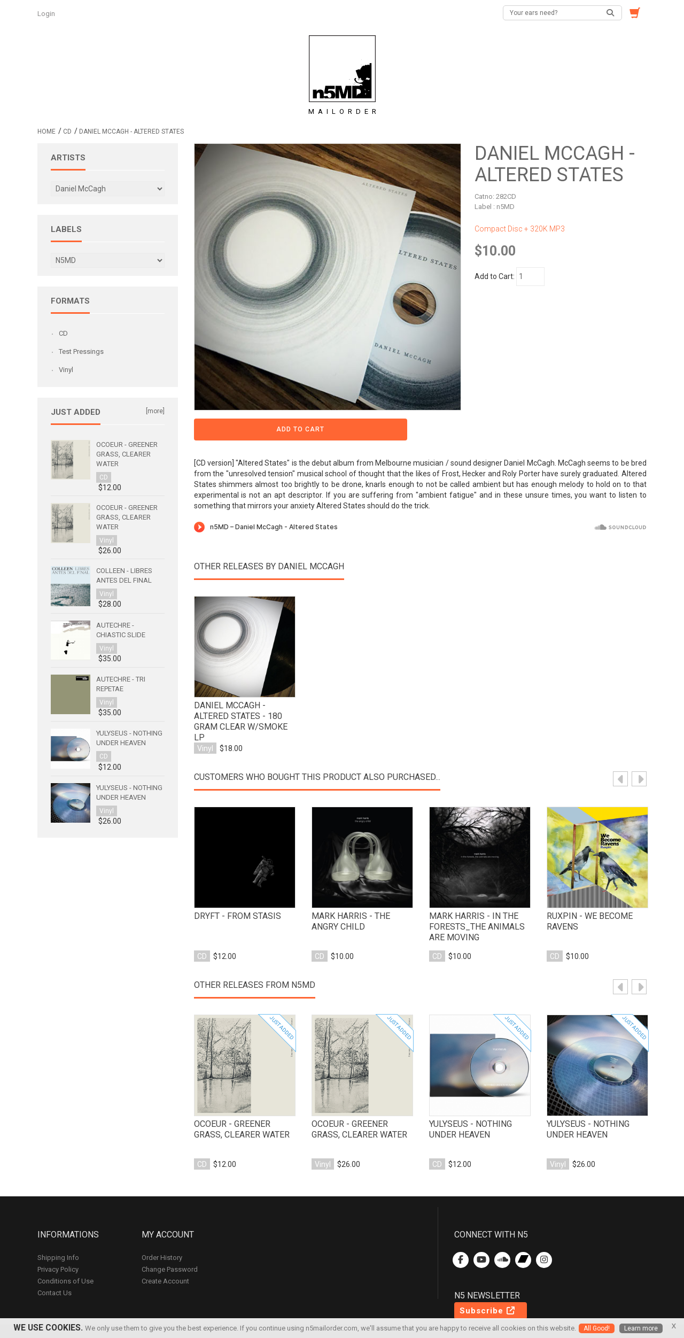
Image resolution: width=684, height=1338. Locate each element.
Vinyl (66, 370)
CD (67, 131)
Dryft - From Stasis (234, 881)
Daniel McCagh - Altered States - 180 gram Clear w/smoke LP (244, 683)
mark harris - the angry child (362, 886)
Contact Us (54, 1258)
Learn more (642, 1328)
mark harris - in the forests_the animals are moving (473, 891)
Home (46, 131)
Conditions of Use (65, 1246)
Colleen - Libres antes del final (124, 575)
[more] (155, 411)
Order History (162, 1222)
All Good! (596, 1328)
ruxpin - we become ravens (586, 886)
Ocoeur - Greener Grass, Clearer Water (243, 1094)
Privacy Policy (58, 1234)
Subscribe (488, 1275)
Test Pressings (81, 351)
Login (47, 14)
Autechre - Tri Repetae (120, 684)
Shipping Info (58, 1222)
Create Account (165, 1246)
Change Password (170, 1234)
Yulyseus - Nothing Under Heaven (467, 1094)
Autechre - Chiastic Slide (120, 630)
